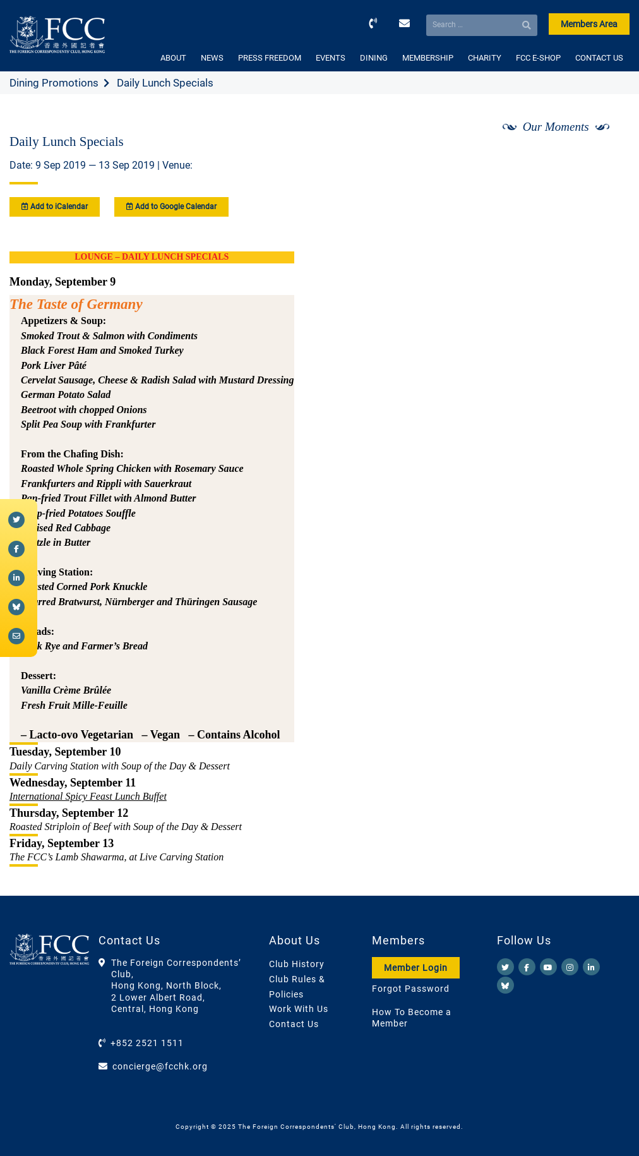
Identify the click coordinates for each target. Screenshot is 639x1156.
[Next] (606, 160)
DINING (374, 58)
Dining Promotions (54, 82)
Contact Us (294, 1024)
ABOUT (173, 58)
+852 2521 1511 (147, 1043)
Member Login (416, 968)
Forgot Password (411, 989)
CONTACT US (599, 58)
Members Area (589, 24)
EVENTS (330, 58)
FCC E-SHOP (538, 58)
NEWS (212, 58)
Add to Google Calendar (171, 206)
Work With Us (298, 1009)
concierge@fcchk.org (160, 1066)
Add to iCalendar (54, 206)
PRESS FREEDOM (269, 58)
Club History (297, 964)
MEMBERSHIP (427, 58)
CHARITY (484, 58)
